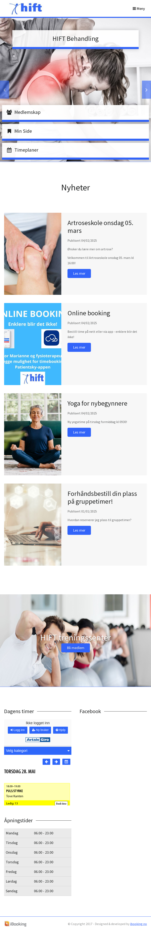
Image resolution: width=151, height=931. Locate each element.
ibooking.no (138, 924)
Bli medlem (75, 647)
